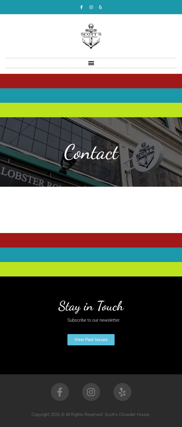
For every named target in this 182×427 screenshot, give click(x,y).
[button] (91, 63)
